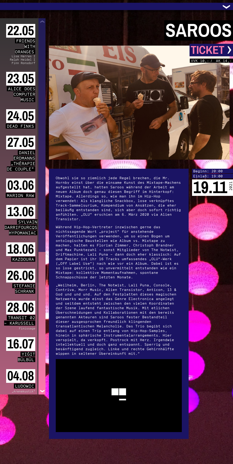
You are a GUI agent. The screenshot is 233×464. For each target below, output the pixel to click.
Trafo (9, 6)
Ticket (211, 50)
